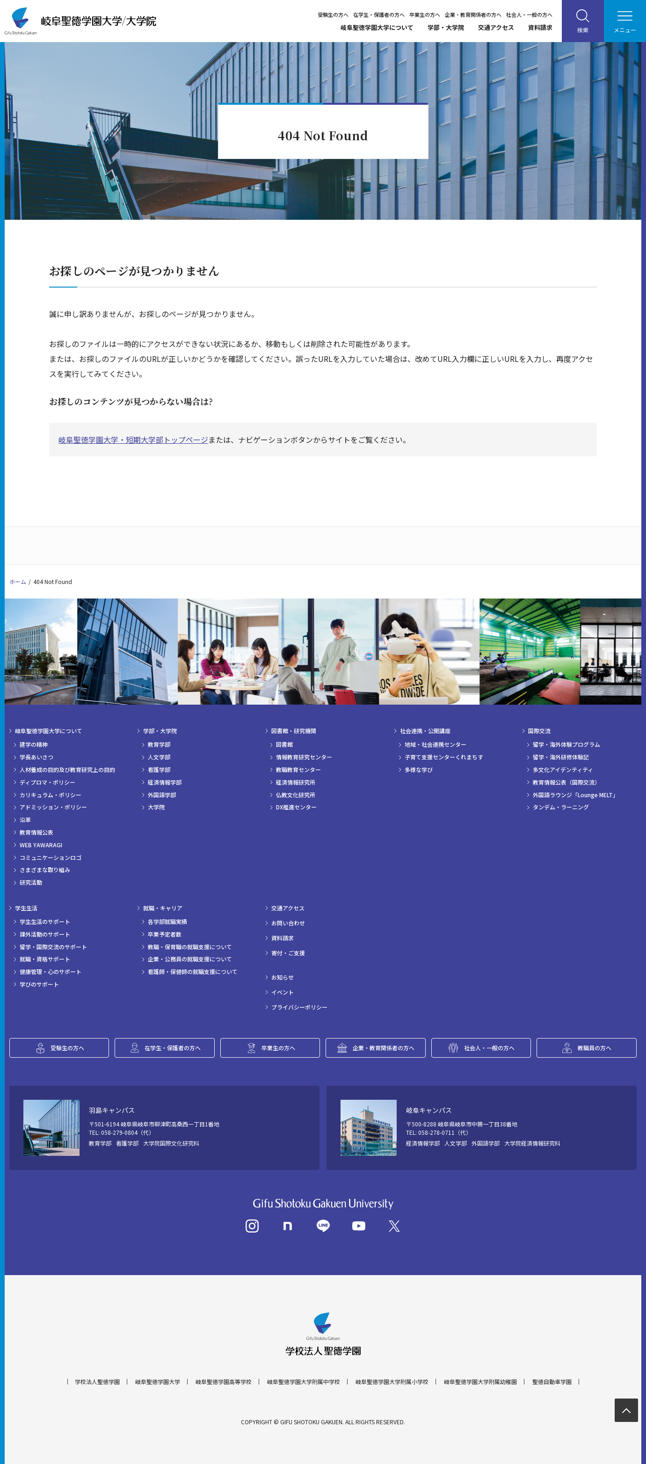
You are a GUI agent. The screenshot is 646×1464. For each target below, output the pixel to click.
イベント (282, 992)
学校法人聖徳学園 (97, 1382)
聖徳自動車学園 (552, 1382)
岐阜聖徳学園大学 (157, 1382)
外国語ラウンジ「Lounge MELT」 (575, 795)
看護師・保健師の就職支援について (193, 971)
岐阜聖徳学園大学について (377, 27)
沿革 (25, 819)
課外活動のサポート (45, 934)
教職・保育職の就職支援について (190, 947)
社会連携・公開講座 (425, 731)
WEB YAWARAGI (41, 845)
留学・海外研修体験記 (561, 757)
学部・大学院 (446, 27)
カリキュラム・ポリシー (50, 795)
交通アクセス (496, 27)
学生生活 (26, 908)
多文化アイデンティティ (563, 769)
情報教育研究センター (304, 757)
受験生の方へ (333, 14)
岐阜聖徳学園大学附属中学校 (303, 1382)
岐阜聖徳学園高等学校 (224, 1382)
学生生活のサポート (45, 921)
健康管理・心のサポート (50, 971)
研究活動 (31, 882)
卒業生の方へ (424, 14)
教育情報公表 (36, 832)
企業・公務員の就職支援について (190, 959)
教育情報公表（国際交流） (566, 782)
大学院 (156, 807)
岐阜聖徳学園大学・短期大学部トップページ (133, 439)
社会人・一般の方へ (529, 14)
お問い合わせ (288, 923)
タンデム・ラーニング (561, 807)
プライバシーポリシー (299, 1007)
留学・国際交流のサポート (53, 947)
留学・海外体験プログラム (566, 744)
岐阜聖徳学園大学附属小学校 (392, 1382)
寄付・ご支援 (288, 953)
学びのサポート (39, 984)
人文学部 (159, 757)
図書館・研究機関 (293, 731)
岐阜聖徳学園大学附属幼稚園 (480, 1382)
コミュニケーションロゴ (50, 857)
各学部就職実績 (167, 921)
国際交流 (539, 731)
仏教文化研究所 (295, 795)
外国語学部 (162, 795)
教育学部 (159, 744)
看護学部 (159, 769)
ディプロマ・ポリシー (47, 782)
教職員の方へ (594, 1048)
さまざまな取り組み (45, 869)
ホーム (17, 581)
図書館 (284, 744)
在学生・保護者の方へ (379, 14)
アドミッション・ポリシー (53, 807)
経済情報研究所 (295, 782)
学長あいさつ (36, 757)
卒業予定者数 (164, 934)
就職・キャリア (162, 908)
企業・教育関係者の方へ (473, 14)
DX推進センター (296, 807)
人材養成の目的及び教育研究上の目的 (67, 769)
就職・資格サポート (45, 959)
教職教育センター (298, 769)
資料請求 (540, 27)
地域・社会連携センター (435, 744)
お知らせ (282, 977)
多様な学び (419, 769)
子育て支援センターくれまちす (444, 757)
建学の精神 (34, 744)
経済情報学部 (164, 782)
